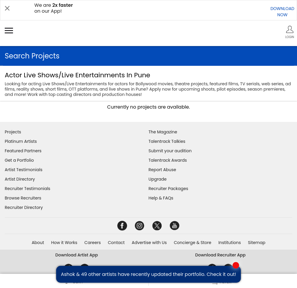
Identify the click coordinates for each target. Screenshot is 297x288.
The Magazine (163, 132)
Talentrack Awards (168, 160)
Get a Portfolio (19, 160)
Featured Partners (23, 150)
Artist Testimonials (23, 169)
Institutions (229, 242)
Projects (13, 132)
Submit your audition (170, 150)
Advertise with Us (149, 242)
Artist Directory (20, 179)
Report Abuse (162, 169)
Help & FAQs (161, 198)
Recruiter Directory (24, 207)
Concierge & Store (192, 242)
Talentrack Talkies (167, 141)
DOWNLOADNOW (282, 12)
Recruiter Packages (168, 188)
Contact (116, 242)
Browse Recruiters (23, 198)
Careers (93, 242)
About (38, 242)
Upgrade (158, 179)
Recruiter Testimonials (27, 188)
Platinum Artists (21, 141)
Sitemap (256, 242)
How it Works (64, 242)
